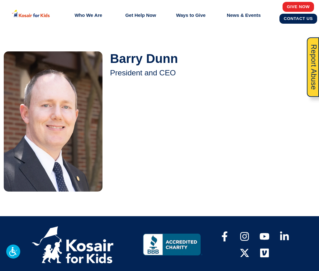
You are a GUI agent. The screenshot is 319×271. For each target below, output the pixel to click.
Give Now (298, 6)
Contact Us (298, 18)
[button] (13, 252)
